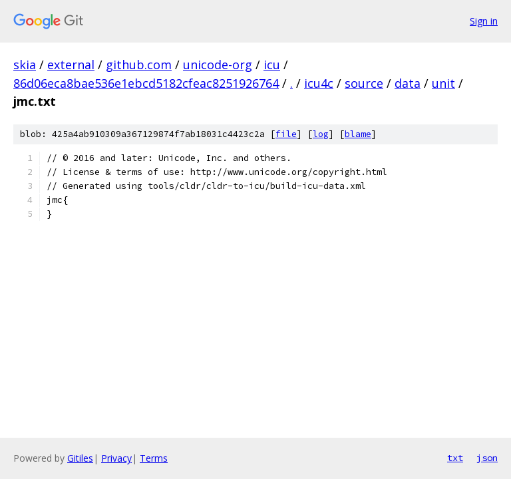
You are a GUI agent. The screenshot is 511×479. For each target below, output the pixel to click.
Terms (154, 458)
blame (358, 134)
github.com (139, 65)
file (286, 134)
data (408, 83)
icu (271, 65)
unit (443, 83)
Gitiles (80, 458)
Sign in (484, 21)
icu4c (318, 83)
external (70, 65)
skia (24, 65)
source (364, 83)
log (321, 134)
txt (455, 458)
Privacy (116, 458)
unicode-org (217, 65)
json (487, 458)
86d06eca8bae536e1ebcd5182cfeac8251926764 (146, 83)
